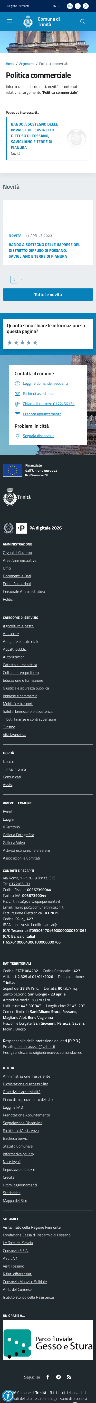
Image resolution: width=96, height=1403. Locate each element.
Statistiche (11, 1193)
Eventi (8, 811)
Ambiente (11, 634)
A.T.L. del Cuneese (17, 1289)
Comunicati (12, 777)
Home (10, 63)
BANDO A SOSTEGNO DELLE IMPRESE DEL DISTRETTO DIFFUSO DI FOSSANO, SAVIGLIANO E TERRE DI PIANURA (34, 135)
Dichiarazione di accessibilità (25, 1084)
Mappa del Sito (15, 1200)
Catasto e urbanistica (20, 665)
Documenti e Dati (17, 576)
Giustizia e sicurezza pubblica (26, 688)
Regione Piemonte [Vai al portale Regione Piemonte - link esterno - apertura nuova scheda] (18, 6)
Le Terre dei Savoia (18, 1243)
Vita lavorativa (14, 735)
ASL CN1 (10, 1258)
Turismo (9, 727)
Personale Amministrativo (24, 591)
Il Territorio (11, 827)
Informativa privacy (18, 1154)
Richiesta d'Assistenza (21, 1130)
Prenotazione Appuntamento (26, 1115)
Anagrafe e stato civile (21, 641)
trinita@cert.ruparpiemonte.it (36, 901)
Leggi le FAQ (13, 1107)
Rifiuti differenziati (17, 1274)
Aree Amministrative (19, 560)
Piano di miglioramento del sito (28, 1099)
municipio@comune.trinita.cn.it (39, 907)
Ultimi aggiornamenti (20, 1185)
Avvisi (7, 785)
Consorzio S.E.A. (16, 1250)
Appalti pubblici (15, 649)
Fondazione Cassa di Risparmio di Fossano (36, 1235)
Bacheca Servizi (15, 1138)
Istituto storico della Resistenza (28, 1297)
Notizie (8, 761)
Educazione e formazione (23, 680)
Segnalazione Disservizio (22, 1123)
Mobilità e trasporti (18, 703)
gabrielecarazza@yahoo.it (34, 1046)
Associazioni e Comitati (21, 858)
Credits (8, 1177)
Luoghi (8, 819)
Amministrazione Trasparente (26, 1076)
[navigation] (10, 21)
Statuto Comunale (18, 1146)
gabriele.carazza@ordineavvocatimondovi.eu (46, 1052)
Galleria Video (14, 842)
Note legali (11, 1162)
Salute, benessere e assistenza (28, 711)
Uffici (7, 568)
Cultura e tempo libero (21, 672)
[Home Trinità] (45, 22)
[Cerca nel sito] (83, 21)
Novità (15, 235)
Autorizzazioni (14, 657)
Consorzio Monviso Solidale (25, 1281)
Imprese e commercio (20, 696)
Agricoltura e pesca (18, 626)
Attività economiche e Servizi (26, 850)
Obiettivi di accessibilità (21, 1092)
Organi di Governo (17, 552)
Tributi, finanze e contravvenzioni (29, 719)
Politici (8, 599)
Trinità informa (14, 769)
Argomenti (26, 63)
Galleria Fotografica (18, 835)
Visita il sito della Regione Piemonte (32, 1227)
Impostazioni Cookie (19, 1169)
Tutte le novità (48, 294)
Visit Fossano (13, 1266)
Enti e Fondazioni (17, 584)
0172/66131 (19, 884)
